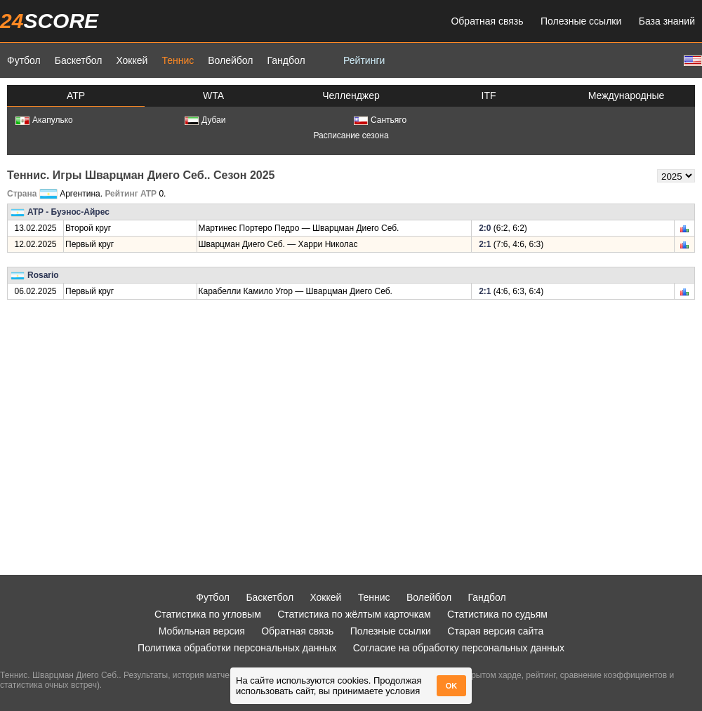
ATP (76, 95)
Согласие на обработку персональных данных (458, 647)
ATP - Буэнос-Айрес (68, 212)
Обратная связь (487, 21)
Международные (626, 95)
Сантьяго (380, 120)
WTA (213, 95)
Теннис (177, 60)
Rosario (43, 275)
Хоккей (131, 60)
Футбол (24, 60)
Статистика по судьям (497, 614)
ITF (489, 95)
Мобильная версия (202, 631)
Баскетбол (78, 60)
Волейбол (230, 60)
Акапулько (44, 120)
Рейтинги (364, 60)
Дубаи (205, 120)
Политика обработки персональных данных (237, 647)
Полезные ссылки (581, 21)
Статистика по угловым (207, 614)
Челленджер (351, 95)
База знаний (667, 21)
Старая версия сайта (495, 631)
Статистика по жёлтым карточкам (354, 614)
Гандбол (286, 60)
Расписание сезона (350, 135)
